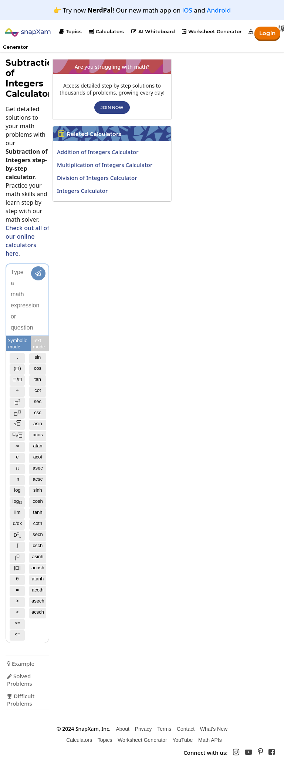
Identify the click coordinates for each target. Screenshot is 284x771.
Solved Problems (19, 679)
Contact (186, 729)
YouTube (182, 740)
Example (20, 663)
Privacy (143, 729)
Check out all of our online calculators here (27, 240)
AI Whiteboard (153, 31)
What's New (213, 729)
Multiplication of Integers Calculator (104, 164)
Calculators (106, 31)
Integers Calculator (82, 190)
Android (219, 10)
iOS (187, 10)
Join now (112, 107)
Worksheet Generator (211, 31)
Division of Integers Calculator (97, 177)
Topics (70, 31)
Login (266, 32)
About (122, 729)
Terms (164, 729)
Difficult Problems (20, 699)
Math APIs (210, 740)
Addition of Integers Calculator (98, 152)
